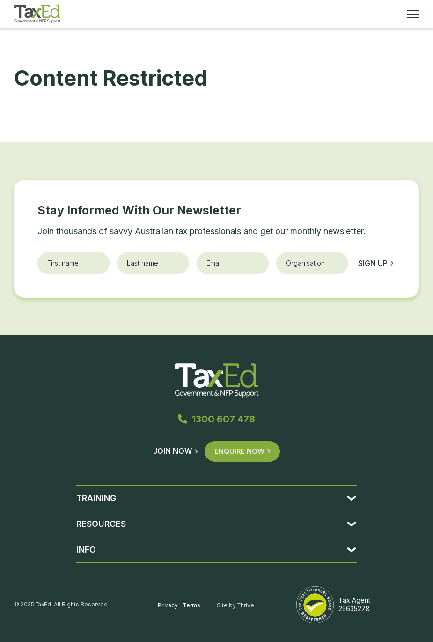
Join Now (175, 451)
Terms (191, 605)
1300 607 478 (216, 419)
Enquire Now (242, 451)
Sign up (375, 263)
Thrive (245, 605)
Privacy (168, 605)
